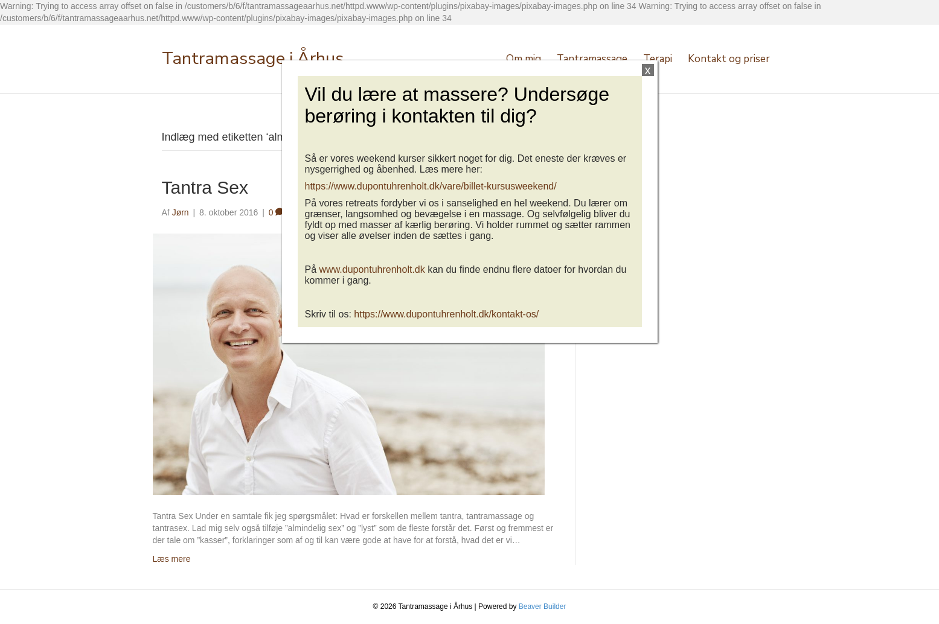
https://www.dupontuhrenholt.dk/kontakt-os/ (446, 314)
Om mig (523, 59)
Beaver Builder (542, 606)
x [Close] (648, 70)
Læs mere (172, 559)
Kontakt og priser (729, 59)
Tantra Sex (205, 187)
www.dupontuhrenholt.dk (372, 269)
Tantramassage (592, 59)
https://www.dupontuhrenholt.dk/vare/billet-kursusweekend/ (431, 186)
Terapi (657, 59)
